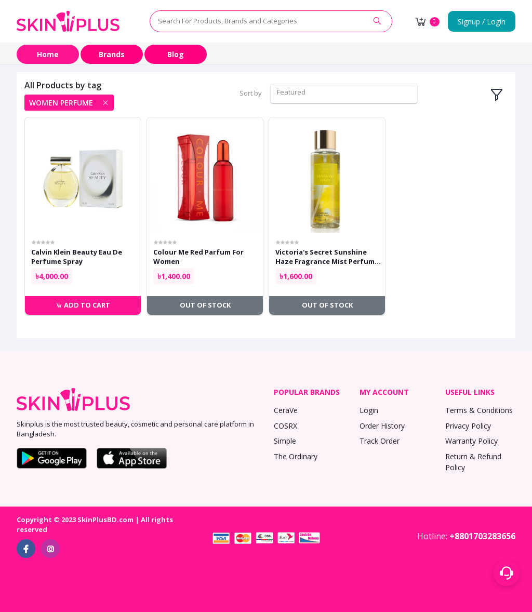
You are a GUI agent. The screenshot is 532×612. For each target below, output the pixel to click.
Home (48, 54)
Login (369, 410)
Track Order (380, 441)
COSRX (285, 426)
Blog (175, 54)
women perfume (61, 103)
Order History (382, 426)
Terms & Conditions (479, 410)
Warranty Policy (471, 441)
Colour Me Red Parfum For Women (198, 256)
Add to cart (83, 305)
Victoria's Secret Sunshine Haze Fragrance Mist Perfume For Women (327, 256)
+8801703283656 (482, 536)
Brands (112, 54)
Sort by (251, 93)
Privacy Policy (468, 426)
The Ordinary (295, 456)
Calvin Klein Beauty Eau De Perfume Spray (76, 256)
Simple (285, 441)
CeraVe (286, 410)
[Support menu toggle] (507, 573)
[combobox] (344, 94)
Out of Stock (205, 305)
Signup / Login (482, 21)
